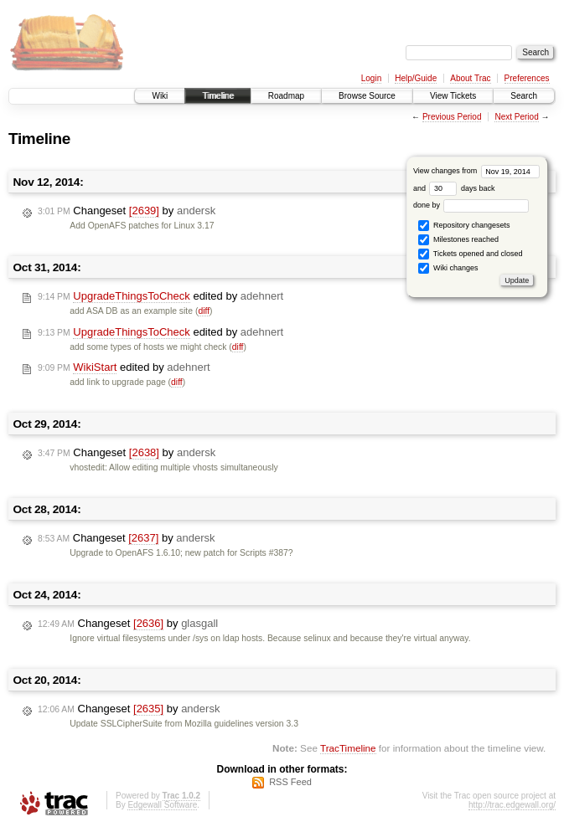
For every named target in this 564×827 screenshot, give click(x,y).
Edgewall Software (162, 804)
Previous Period (452, 116)
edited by (160, 296)
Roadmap (286, 95)
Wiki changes (448, 268)
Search (523, 95)
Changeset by (126, 211)
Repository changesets (464, 225)
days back (461, 188)
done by (471, 205)
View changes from (476, 171)
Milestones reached (458, 239)
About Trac (470, 78)
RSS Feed (290, 782)
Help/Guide (416, 78)
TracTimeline (348, 747)
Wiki (160, 95)
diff (204, 311)
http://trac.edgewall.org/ (512, 804)
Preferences (527, 78)
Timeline (217, 95)
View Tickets (453, 95)
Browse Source (367, 95)
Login (371, 78)
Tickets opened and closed (470, 254)
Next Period (516, 116)
